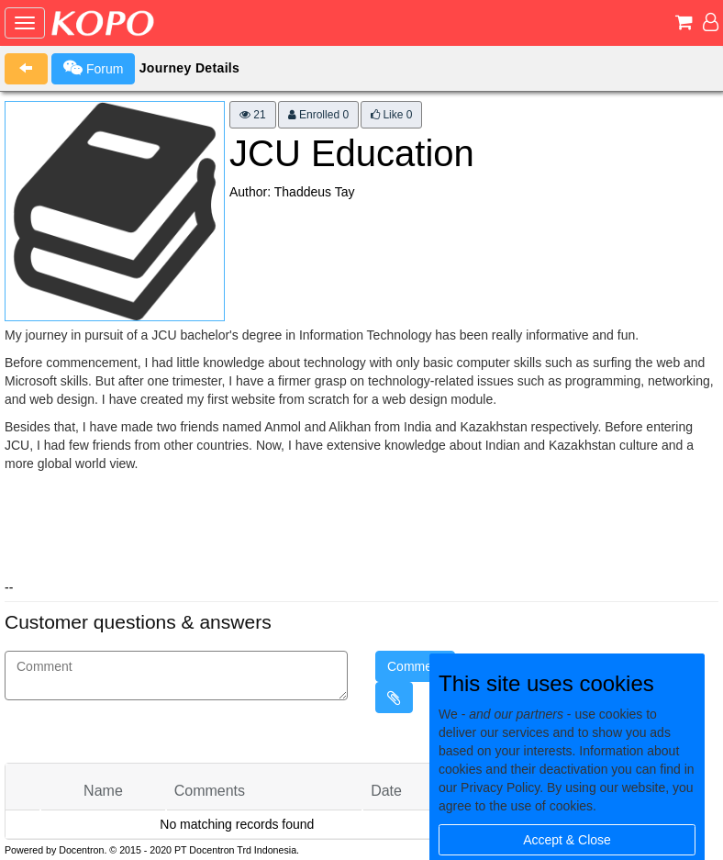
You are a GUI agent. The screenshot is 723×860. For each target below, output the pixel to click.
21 (252, 114)
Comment (415, 666)
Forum (93, 68)
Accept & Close (567, 839)
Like (391, 114)
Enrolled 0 (318, 114)
